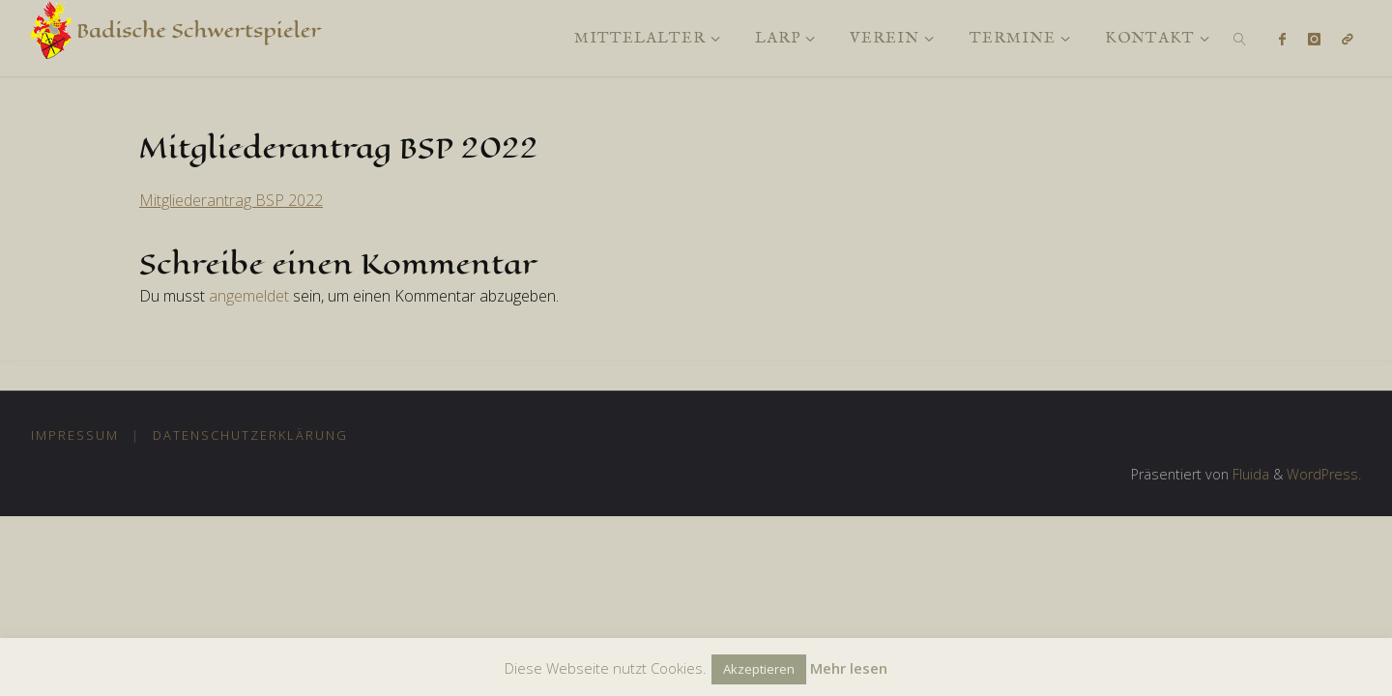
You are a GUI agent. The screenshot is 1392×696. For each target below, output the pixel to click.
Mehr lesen (848, 668)
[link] (1240, 38)
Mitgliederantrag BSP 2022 (231, 200)
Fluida (1249, 474)
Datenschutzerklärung (250, 435)
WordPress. (1324, 474)
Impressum (75, 435)
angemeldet (249, 295)
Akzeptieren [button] (759, 669)
